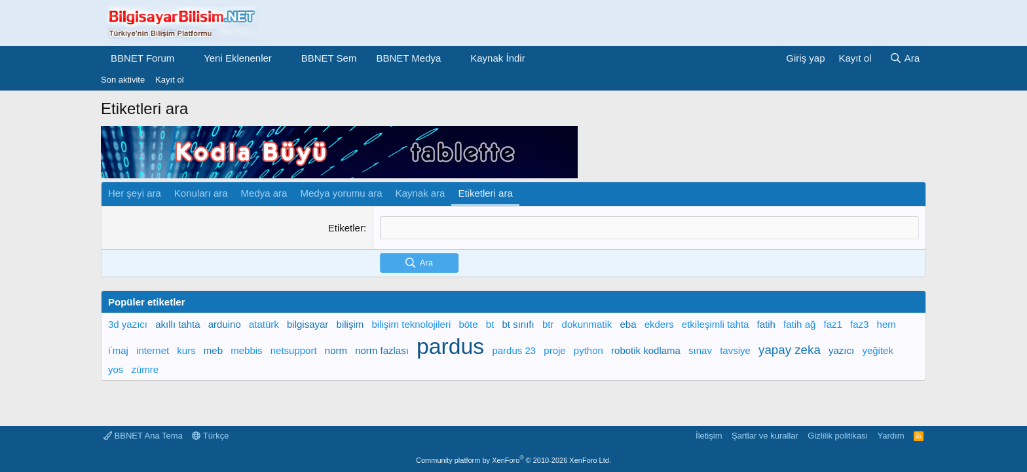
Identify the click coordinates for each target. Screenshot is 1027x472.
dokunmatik (587, 324)
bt (490, 324)
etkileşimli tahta (715, 324)
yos (115, 369)
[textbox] (649, 228)
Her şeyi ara (134, 193)
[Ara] (904, 58)
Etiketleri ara (485, 193)
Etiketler (346, 227)
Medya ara (264, 193)
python (588, 350)
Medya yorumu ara (341, 193)
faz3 (859, 324)
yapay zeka (789, 350)
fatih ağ (799, 324)
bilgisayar (307, 324)
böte (467, 324)
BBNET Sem (329, 58)
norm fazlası (382, 350)
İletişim (709, 436)
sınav (700, 350)
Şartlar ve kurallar (765, 436)
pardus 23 (514, 350)
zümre (145, 369)
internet (152, 350)
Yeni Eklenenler (238, 58)
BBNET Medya (408, 58)
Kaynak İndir (497, 58)
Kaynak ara (420, 193)
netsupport (294, 350)
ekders (659, 324)
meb (213, 350)
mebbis (246, 350)
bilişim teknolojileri (411, 324)
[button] (185, 58)
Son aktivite (123, 80)
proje (554, 350)
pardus (450, 346)
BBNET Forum (142, 58)
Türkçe (210, 436)
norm (336, 350)
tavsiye (735, 350)
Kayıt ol (169, 80)
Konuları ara (201, 193)
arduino (224, 324)
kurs (186, 350)
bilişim (350, 324)
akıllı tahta (177, 324)
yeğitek (877, 350)
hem (886, 324)
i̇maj (118, 350)
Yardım (891, 436)
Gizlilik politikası (838, 436)
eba (628, 324)
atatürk (264, 324)
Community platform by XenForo (513, 460)
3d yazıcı (127, 324)
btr (548, 324)
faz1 (833, 324)
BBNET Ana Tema (143, 436)
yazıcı (841, 350)
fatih (766, 324)
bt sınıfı (518, 324)
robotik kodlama (646, 350)
